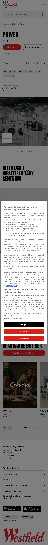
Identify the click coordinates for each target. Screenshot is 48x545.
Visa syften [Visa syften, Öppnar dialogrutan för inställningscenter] (24, 325)
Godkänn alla (24, 338)
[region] (24, 272)
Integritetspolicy (12, 286)
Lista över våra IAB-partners (14, 318)
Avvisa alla (24, 331)
